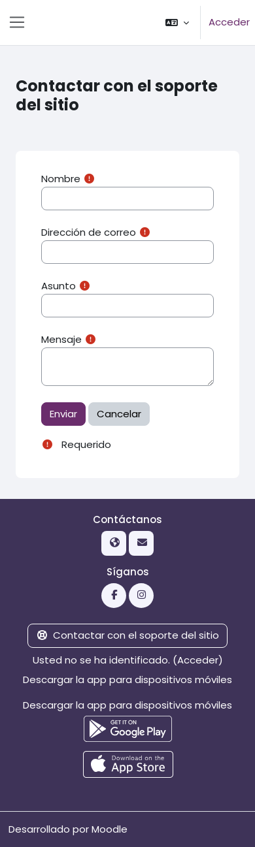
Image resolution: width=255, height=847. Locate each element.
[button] (177, 22)
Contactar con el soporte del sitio (128, 635)
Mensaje (61, 339)
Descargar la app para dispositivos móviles (127, 679)
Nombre (60, 178)
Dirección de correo (88, 232)
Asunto (58, 286)
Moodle (110, 829)
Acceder (229, 22)
